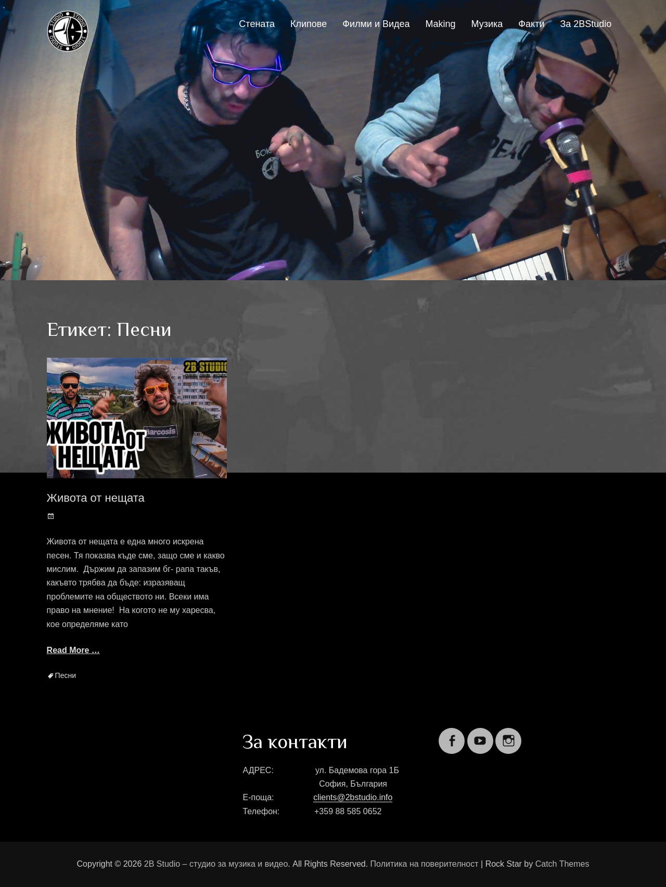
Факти (531, 24)
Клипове (308, 24)
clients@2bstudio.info (352, 797)
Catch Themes (562, 863)
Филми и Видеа (375, 24)
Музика (487, 24)
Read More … (73, 650)
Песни (65, 675)
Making (441, 24)
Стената (257, 24)
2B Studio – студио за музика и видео (216, 863)
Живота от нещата (96, 497)
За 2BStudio (585, 24)
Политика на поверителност (424, 863)
